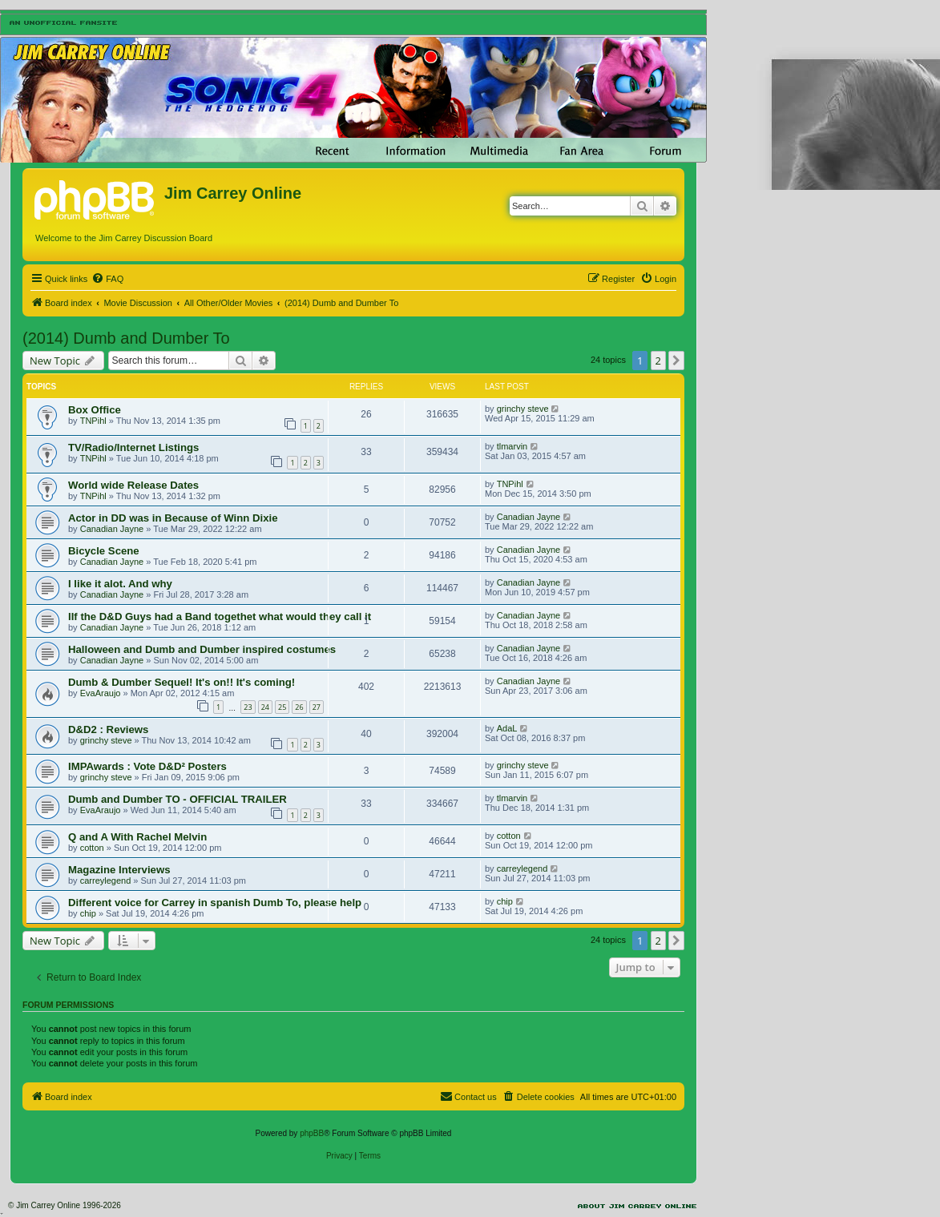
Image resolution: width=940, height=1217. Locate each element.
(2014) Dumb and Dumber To (126, 338)
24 (265, 707)
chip (88, 913)
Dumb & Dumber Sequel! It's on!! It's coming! (181, 682)
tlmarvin (512, 446)
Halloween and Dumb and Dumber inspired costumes (202, 649)
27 (317, 707)
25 (282, 707)
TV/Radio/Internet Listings (133, 447)
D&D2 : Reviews (108, 729)
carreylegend (105, 880)
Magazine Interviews (119, 870)
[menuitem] (107, 278)
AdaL (507, 728)
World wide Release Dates (133, 485)
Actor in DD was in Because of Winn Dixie (172, 518)
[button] (676, 360)
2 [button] (658, 360)
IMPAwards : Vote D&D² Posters (147, 766)
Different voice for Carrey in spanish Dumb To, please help (214, 903)
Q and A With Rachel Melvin (137, 837)
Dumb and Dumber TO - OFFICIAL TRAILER (177, 799)
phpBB (312, 1133)
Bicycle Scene (103, 551)
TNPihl (93, 420)
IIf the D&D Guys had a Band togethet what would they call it (219, 617)
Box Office (94, 410)
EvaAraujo (100, 693)
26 (299, 707)
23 (248, 707)
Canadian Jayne (112, 529)
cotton (92, 847)
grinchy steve (523, 408)
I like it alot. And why (120, 584)
